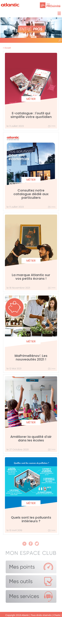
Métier (31, 99)
